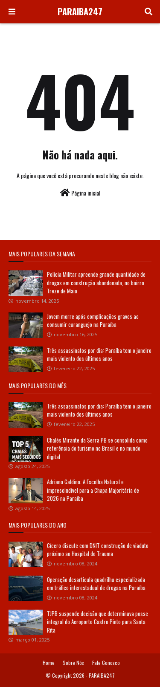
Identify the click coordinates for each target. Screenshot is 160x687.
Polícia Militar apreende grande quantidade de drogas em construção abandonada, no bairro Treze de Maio (96, 282)
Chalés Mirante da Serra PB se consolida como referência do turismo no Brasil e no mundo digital (97, 448)
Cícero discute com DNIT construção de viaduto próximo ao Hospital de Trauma (97, 549)
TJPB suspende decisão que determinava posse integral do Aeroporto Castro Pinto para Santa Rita (97, 621)
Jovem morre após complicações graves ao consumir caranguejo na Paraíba (93, 320)
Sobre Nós (73, 662)
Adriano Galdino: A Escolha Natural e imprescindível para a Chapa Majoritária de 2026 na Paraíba (93, 489)
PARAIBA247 (80, 11)
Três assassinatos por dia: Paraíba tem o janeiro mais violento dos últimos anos (99, 354)
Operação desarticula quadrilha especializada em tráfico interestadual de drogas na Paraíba (96, 583)
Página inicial (80, 192)
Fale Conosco (106, 662)
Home (49, 662)
